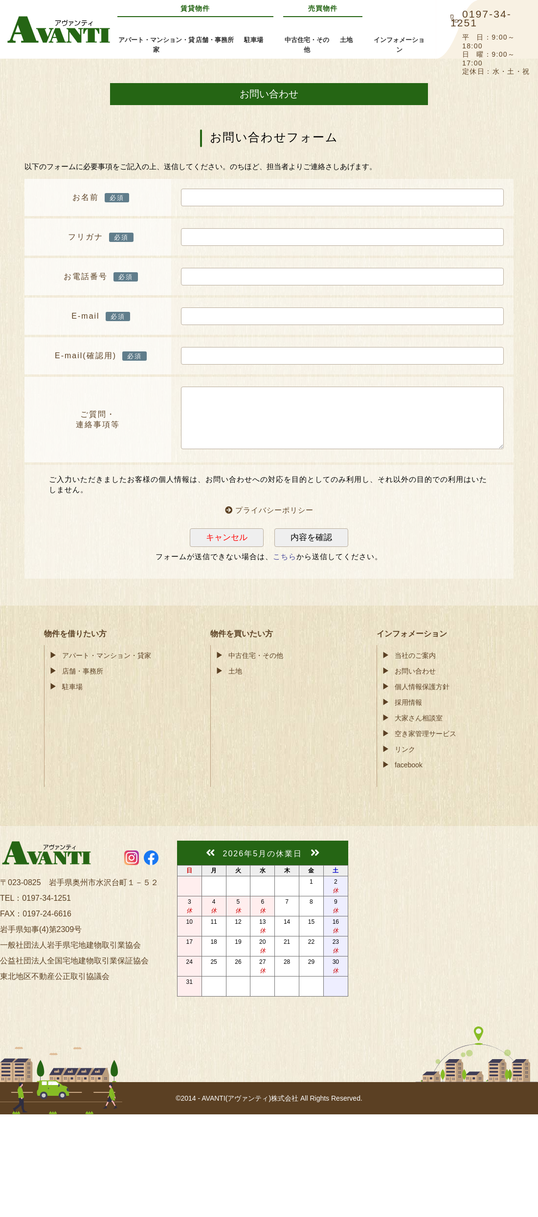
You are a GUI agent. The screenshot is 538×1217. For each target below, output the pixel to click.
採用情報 (408, 702)
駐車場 (72, 687)
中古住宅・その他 (255, 655)
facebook (409, 765)
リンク (405, 749)
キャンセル (226, 537)
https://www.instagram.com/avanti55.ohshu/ (131, 857)
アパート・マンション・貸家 (106, 655)
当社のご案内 (415, 655)
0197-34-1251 (46, 898)
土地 (235, 671)
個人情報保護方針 (422, 687)
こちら (284, 556)
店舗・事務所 (82, 671)
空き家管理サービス (425, 734)
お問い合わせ (415, 671)
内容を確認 (311, 537)
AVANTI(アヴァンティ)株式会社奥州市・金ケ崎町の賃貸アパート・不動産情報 (58, 29)
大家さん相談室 (419, 718)
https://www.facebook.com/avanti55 (151, 857)
